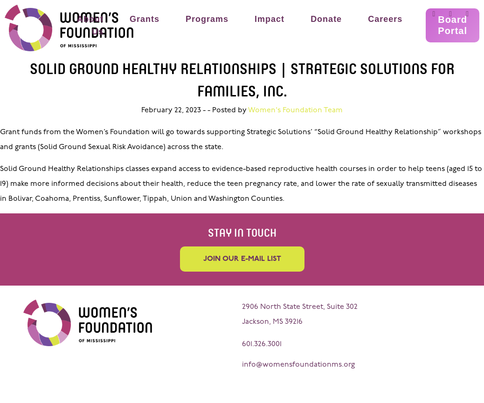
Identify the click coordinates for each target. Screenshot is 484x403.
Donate (326, 19)
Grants (144, 19)
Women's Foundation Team (295, 110)
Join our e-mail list (242, 259)
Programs (207, 19)
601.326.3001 (262, 344)
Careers (385, 19)
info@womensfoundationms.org (298, 365)
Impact (269, 19)
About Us (90, 25)
